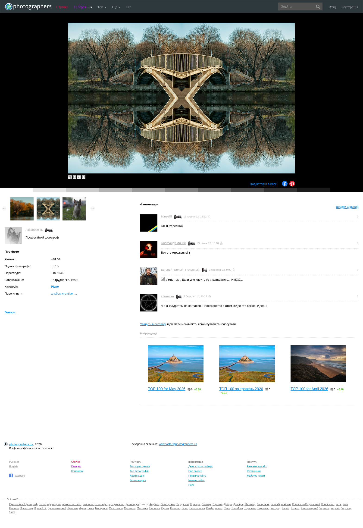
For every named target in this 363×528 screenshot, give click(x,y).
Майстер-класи (256, 475)
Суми (227, 508)
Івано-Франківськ (281, 504)
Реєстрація (349, 7)
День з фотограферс (200, 466)
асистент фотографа (95, 504)
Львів (91, 508)
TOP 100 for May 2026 (166, 389)
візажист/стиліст (71, 504)
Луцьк (82, 508)
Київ (345, 504)
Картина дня (137, 475)
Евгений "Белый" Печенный (180, 269)
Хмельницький (309, 508)
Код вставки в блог (263, 184)
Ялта (12, 512)
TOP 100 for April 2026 (309, 389)
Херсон (295, 508)
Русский (14, 461)
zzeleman (167, 296)
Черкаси (324, 508)
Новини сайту (196, 480)
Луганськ (72, 508)
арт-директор (116, 504)
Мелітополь (116, 508)
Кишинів (14, 508)
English (13, 466)
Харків (285, 508)
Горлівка (217, 504)
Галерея (83, 7)
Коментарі (77, 471)
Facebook (17, 475)
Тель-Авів (237, 508)
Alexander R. (34, 230)
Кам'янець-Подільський (306, 504)
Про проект (195, 471)
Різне (55, 286)
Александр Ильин (173, 243)
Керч (338, 504)
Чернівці (346, 508)
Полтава (175, 508)
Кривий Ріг (40, 508)
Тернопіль (250, 508)
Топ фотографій (139, 471)
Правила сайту (197, 475)
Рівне (185, 508)
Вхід (332, 7)
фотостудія (132, 504)
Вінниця (206, 504)
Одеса (165, 508)
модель (56, 504)
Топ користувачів (140, 466)
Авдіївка (154, 504)
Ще (116, 7)
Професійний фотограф (23, 504)
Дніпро (228, 504)
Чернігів (335, 508)
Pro (128, 7)
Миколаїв (142, 508)
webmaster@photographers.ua (178, 444)
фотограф (45, 504)
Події (191, 485)
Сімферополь (214, 508)
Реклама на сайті (257, 466)
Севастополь (197, 508)
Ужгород (275, 508)
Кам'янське (328, 504)
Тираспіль (263, 508)
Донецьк (238, 504)
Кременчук (26, 508)
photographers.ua (21, 444)
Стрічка (62, 7)
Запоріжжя (263, 504)
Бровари (195, 504)
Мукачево (129, 508)
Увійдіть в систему (153, 324)
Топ (101, 7)
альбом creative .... (64, 293)
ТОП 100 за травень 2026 (241, 389)
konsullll (166, 216)
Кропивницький (57, 508)
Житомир (249, 504)
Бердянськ (182, 504)
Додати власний (347, 206)
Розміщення (254, 471)
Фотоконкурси (138, 480)
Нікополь (154, 508)
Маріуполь (101, 508)
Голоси (10, 312)
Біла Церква (168, 504)
